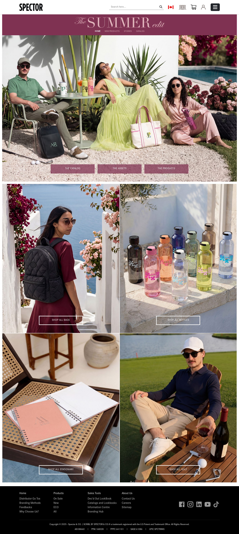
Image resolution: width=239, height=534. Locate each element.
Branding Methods (30, 503)
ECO (56, 507)
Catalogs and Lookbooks (102, 503)
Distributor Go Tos (29, 499)
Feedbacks (25, 507)
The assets (119, 168)
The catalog (72, 168)
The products (166, 168)
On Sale (58, 499)
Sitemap (126, 507)
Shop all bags (61, 320)
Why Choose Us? (29, 511)
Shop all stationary (61, 469)
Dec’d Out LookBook (100, 499)
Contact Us (128, 499)
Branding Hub (95, 511)
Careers (126, 503)
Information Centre (99, 507)
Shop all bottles (178, 320)
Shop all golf (178, 469)
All (55, 511)
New (56, 503)
